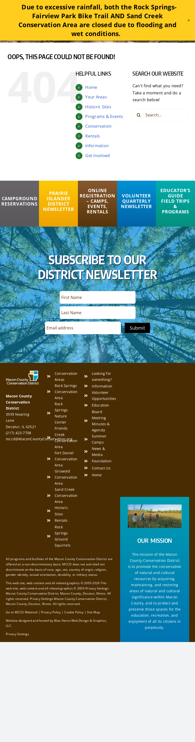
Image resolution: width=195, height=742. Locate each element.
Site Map (93, 612)
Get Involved (97, 155)
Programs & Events (104, 116)
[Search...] (160, 115)
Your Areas (96, 97)
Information (97, 145)
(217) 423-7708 (18, 432)
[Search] (139, 115)
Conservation (98, 126)
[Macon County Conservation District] (22, 372)
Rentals (92, 136)
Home (91, 87)
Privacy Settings (17, 634)
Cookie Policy (73, 612)
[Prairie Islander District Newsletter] (58, 201)
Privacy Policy (51, 612)
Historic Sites (98, 107)
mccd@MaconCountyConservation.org (39, 438)
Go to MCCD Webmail (21, 612)
